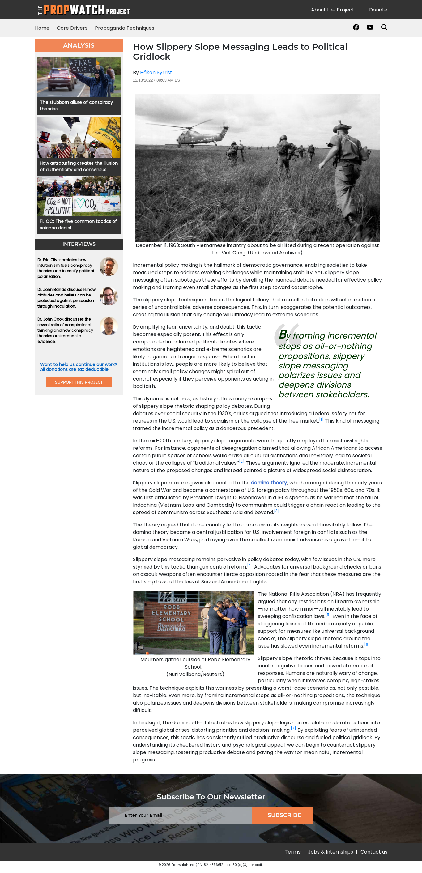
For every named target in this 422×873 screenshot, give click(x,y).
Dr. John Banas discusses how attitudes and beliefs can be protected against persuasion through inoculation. (66, 298)
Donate (378, 9)
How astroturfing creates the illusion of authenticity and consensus (79, 166)
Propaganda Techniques (124, 28)
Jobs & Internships (330, 851)
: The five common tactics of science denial (78, 224)
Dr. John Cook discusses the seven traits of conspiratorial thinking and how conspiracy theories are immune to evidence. (65, 330)
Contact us (373, 851)
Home (42, 28)
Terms (293, 851)
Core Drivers (72, 28)
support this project (79, 382)
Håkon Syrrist (156, 72)
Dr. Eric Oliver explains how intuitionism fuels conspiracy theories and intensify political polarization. (65, 268)
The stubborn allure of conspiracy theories (76, 105)
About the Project (332, 9)
